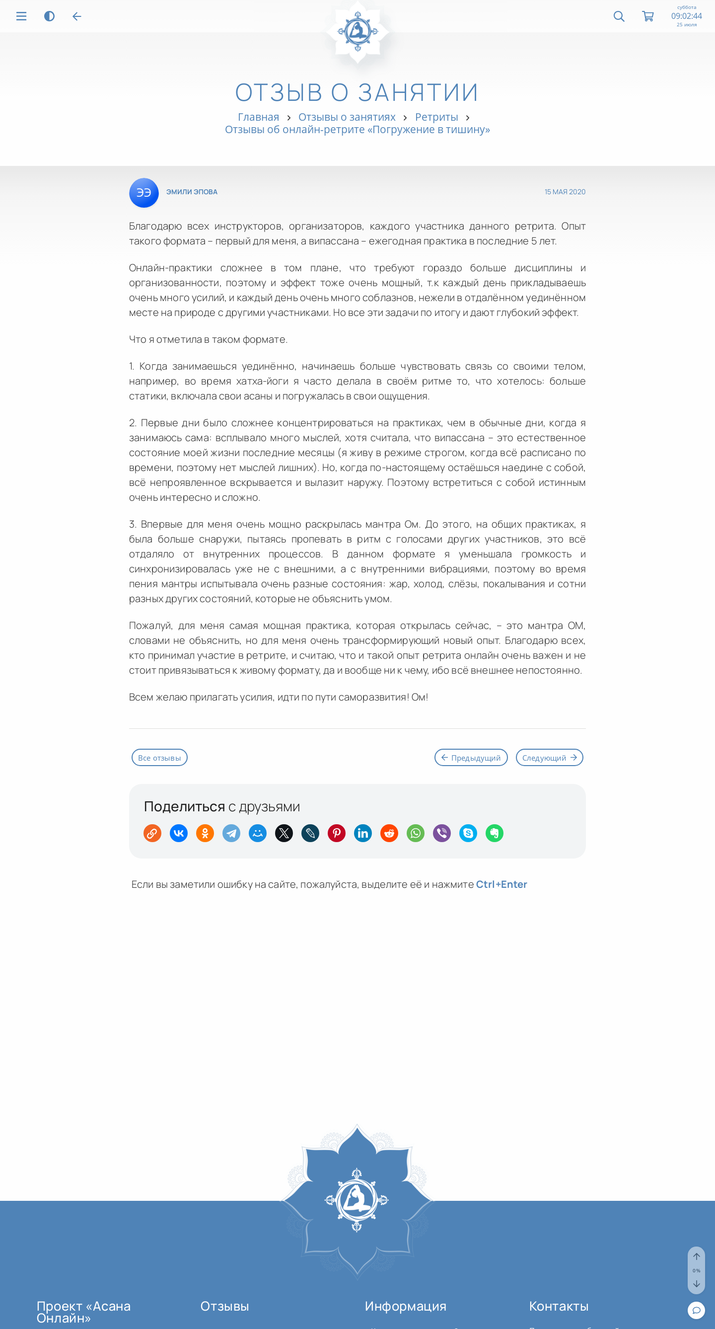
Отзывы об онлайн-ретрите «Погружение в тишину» (357, 129)
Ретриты (436, 117)
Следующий (547, 757)
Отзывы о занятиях (347, 117)
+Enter (502, 885)
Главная (259, 117)
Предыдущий (466, 757)
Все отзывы (161, 757)
